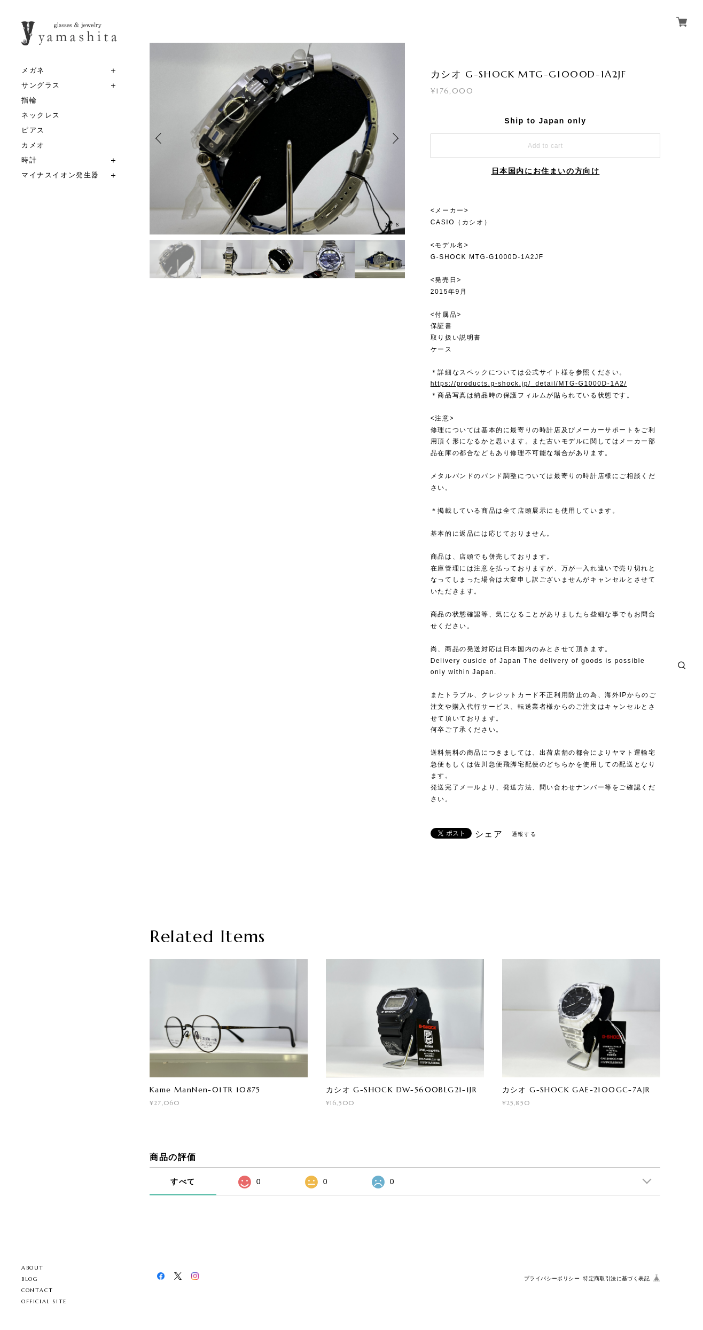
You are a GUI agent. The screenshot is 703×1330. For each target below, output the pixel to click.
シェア (489, 834)
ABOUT (32, 1267)
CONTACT (37, 1290)
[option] (277, 138)
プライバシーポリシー (552, 1278)
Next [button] (394, 138)
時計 (29, 160)
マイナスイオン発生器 (60, 174)
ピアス (33, 130)
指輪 (29, 100)
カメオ (33, 145)
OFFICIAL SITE (44, 1301)
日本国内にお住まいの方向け (545, 171)
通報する (524, 834)
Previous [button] (160, 138)
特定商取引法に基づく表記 (616, 1278)
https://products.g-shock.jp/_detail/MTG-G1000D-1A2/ (529, 383)
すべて (183, 1181)
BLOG (29, 1279)
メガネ (33, 70)
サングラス (40, 85)
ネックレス (40, 115)
